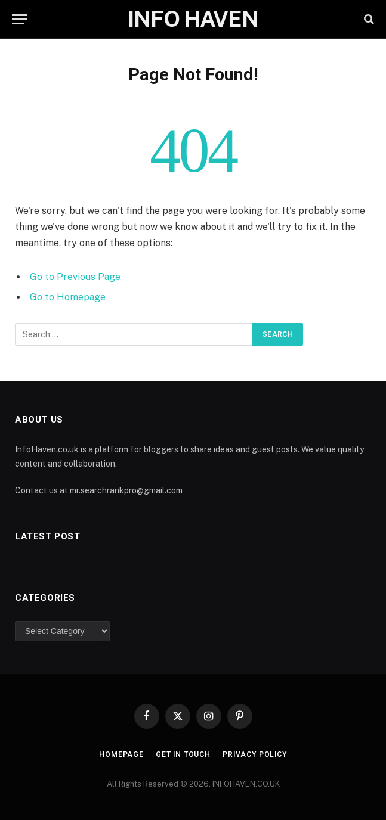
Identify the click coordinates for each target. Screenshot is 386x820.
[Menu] (19, 19)
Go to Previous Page (75, 276)
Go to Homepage (68, 297)
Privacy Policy (255, 754)
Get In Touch (183, 754)
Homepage (121, 754)
